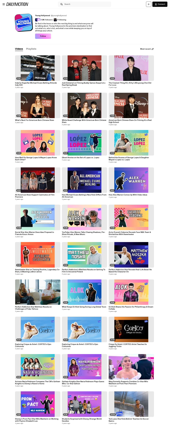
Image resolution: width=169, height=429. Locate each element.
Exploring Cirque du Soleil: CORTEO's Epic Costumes (33, 345)
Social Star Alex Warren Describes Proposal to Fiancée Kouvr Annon (34, 233)
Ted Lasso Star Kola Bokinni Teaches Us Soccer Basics (129, 420)
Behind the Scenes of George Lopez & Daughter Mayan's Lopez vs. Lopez (129, 159)
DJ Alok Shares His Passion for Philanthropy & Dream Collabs (131, 308)
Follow (43, 36)
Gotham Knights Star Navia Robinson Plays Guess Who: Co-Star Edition (83, 383)
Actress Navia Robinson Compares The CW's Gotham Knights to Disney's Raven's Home (37, 383)
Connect (160, 4)
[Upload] (148, 4)
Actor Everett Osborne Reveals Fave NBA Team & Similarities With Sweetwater (130, 233)
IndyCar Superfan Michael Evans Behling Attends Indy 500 (36, 84)
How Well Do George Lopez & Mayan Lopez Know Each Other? (36, 159)
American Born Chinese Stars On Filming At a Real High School (130, 121)
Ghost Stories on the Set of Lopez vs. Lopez (80, 158)
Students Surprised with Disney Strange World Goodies (82, 420)
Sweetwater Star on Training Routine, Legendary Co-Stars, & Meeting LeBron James (37, 271)
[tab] (19, 49)
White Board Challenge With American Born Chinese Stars (84, 121)
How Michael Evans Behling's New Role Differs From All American (84, 196)
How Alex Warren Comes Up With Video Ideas (128, 195)
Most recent (147, 49)
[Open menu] (4, 4)
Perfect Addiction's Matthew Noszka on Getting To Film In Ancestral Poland (83, 271)
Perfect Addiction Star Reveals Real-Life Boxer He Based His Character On (130, 271)
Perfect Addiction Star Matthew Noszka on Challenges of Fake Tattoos (33, 308)
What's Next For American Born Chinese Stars (34, 120)
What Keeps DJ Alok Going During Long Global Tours (84, 307)
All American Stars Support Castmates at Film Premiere (35, 196)
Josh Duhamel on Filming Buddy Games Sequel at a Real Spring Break (83, 84)
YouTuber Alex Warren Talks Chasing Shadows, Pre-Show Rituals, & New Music (83, 233)
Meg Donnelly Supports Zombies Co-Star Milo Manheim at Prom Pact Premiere (128, 383)
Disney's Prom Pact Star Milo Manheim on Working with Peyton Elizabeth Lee (36, 420)
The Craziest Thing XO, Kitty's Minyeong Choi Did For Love (130, 84)
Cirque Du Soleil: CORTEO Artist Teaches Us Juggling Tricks (128, 345)
